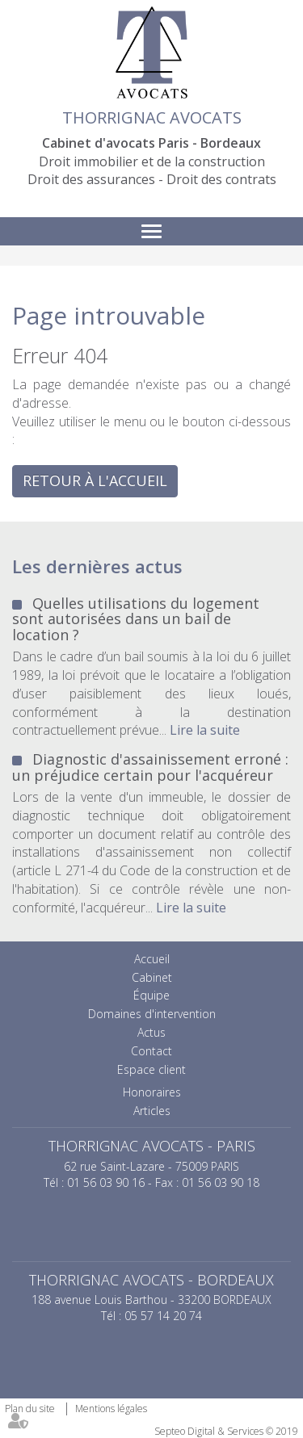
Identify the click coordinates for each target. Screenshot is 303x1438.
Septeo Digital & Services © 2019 (226, 1431)
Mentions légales (111, 1408)
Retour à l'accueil (95, 480)
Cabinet (152, 977)
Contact (151, 1051)
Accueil (152, 958)
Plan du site (30, 1408)
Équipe (151, 995)
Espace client (151, 1069)
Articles (151, 1110)
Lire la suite (205, 730)
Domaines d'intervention (152, 1013)
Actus (151, 1032)
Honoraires (152, 1092)
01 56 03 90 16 (106, 1182)
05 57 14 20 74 (163, 1315)
